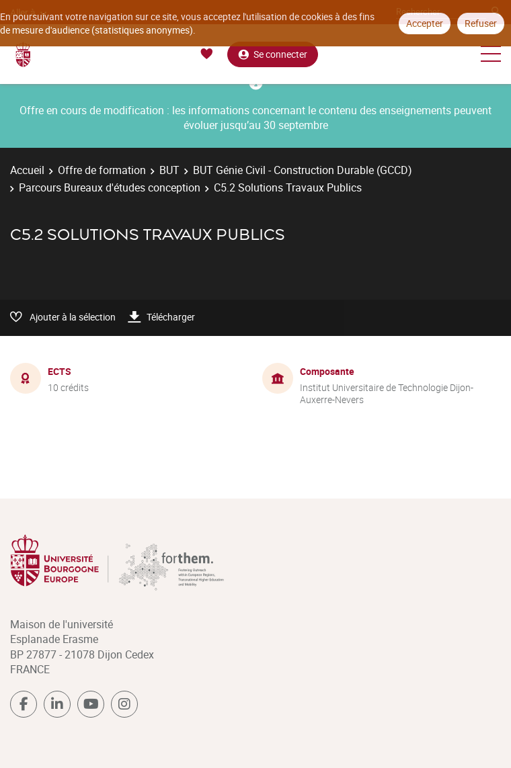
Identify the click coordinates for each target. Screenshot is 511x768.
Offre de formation (102, 170)
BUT (169, 170)
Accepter (424, 23)
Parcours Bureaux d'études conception (109, 187)
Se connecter (272, 54)
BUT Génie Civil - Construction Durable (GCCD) (302, 170)
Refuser (481, 23)
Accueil (27, 170)
